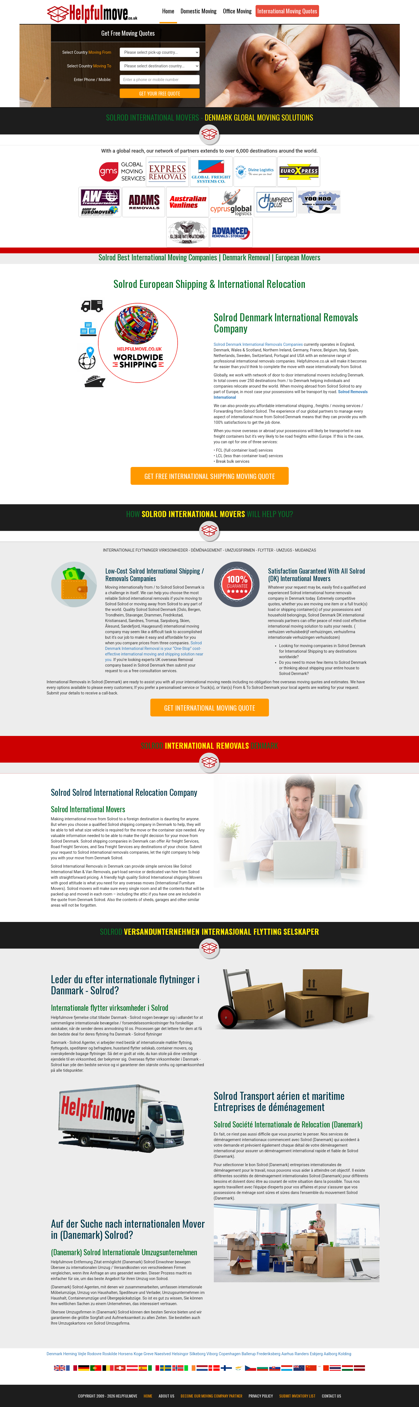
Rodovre (94, 1354)
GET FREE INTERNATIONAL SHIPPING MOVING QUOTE (209, 476)
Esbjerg (316, 1354)
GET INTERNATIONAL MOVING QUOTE (209, 708)
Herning (70, 1354)
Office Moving (237, 11)
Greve (149, 1354)
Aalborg (330, 1354)
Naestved (163, 1354)
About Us (166, 1396)
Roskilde (109, 1354)
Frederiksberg (268, 1354)
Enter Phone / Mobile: (92, 79)
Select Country (86, 52)
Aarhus (287, 1354)
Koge (138, 1354)
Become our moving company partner (211, 1396)
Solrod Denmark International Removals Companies (258, 344)
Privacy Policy (261, 1396)
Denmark (54, 1354)
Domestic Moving (199, 11)
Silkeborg (197, 1354)
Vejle (82, 1354)
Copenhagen (230, 1354)
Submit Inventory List (297, 1396)
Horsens (125, 1354)
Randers (302, 1354)
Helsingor (180, 1354)
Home (168, 11)
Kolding (344, 1354)
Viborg (212, 1354)
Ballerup (249, 1354)
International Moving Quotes (287, 11)
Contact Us (331, 1396)
